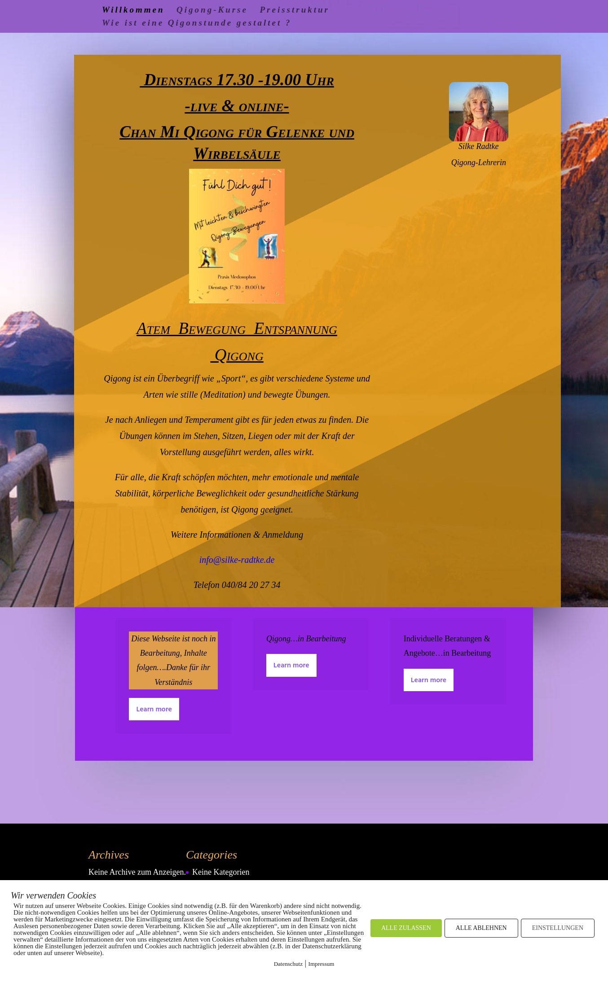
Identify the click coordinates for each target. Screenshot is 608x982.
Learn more (154, 709)
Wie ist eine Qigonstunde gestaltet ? (197, 23)
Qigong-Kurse (212, 10)
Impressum (321, 963)
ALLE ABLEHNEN (481, 928)
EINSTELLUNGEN (557, 928)
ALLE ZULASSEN (406, 928)
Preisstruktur (294, 10)
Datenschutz (288, 963)
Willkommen (133, 10)
